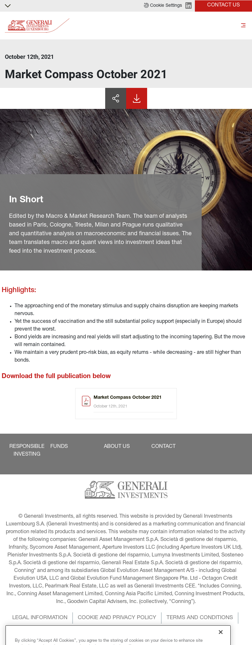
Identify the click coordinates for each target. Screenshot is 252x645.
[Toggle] (243, 25)
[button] (163, 6)
